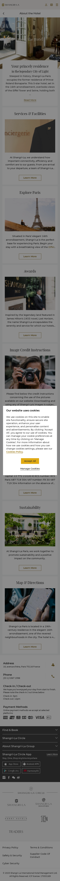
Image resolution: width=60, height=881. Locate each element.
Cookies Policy (14, 451)
